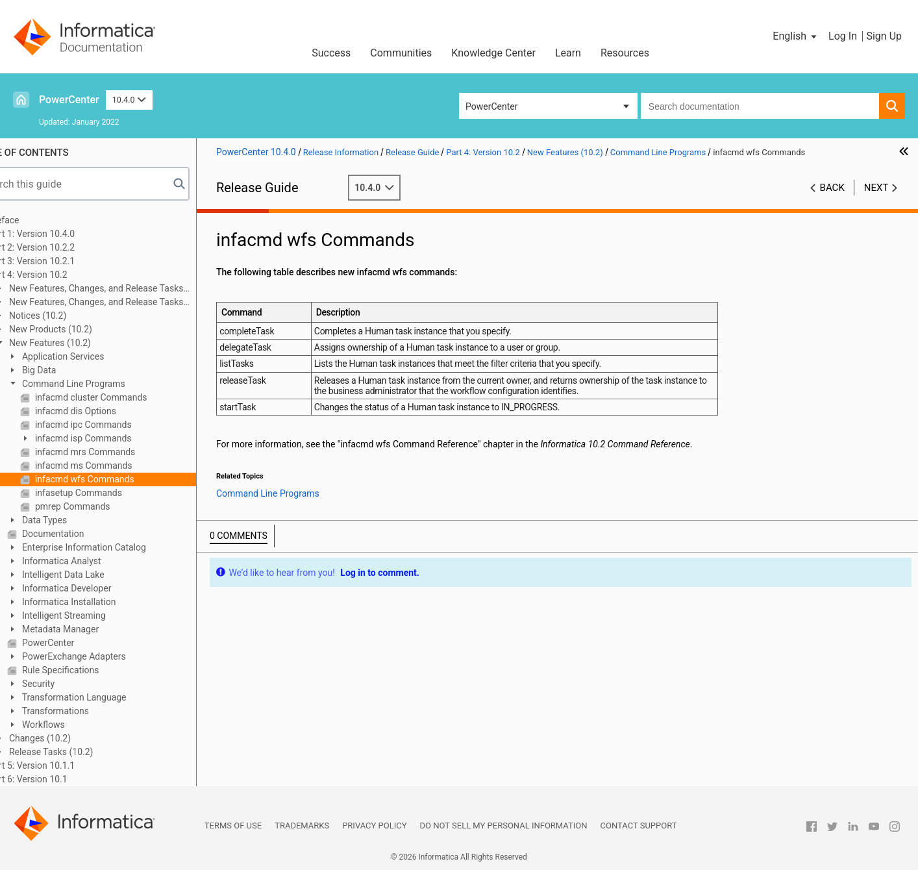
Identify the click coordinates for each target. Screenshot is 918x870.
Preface (37, 220)
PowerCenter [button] (491, 106)
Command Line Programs (105, 384)
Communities (401, 53)
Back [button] (832, 187)
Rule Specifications (92, 670)
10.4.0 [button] (129, 100)
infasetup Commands (111, 493)
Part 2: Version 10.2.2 (64, 247)
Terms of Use (233, 825)
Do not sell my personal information (504, 825)
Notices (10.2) (70, 315)
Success (331, 53)
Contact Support (639, 825)
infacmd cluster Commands (123, 397)
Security (70, 683)
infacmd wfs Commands (116, 479)
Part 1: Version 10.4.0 (64, 234)
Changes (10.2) (72, 738)
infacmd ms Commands (116, 465)
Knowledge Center (493, 53)
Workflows (75, 724)
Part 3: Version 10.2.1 (64, 261)
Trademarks (302, 825)
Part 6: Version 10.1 (61, 779)
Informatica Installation (101, 602)
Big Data (71, 370)
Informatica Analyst (93, 561)
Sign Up (884, 36)
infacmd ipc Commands (115, 424)
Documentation (85, 533)
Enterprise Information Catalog (116, 547)
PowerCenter (69, 99)
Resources (625, 53)
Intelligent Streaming (96, 615)
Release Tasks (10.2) (83, 752)
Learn (568, 53)
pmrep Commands (104, 506)
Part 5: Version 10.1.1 (64, 765)
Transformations (88, 711)
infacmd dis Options (107, 411)
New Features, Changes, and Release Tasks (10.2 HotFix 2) (122, 289)
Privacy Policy (374, 825)
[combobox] (760, 106)
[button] (795, 36)
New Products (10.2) (82, 329)
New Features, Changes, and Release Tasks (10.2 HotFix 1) (122, 303)
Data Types (77, 520)
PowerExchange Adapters (106, 656)
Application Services (95, 356)
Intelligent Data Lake (95, 574)
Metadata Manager (92, 629)
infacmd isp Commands (115, 438)
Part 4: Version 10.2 (61, 274)
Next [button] (876, 187)
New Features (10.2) (82, 343)
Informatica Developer (99, 588)
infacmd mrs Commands (117, 452)
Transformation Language (106, 697)
